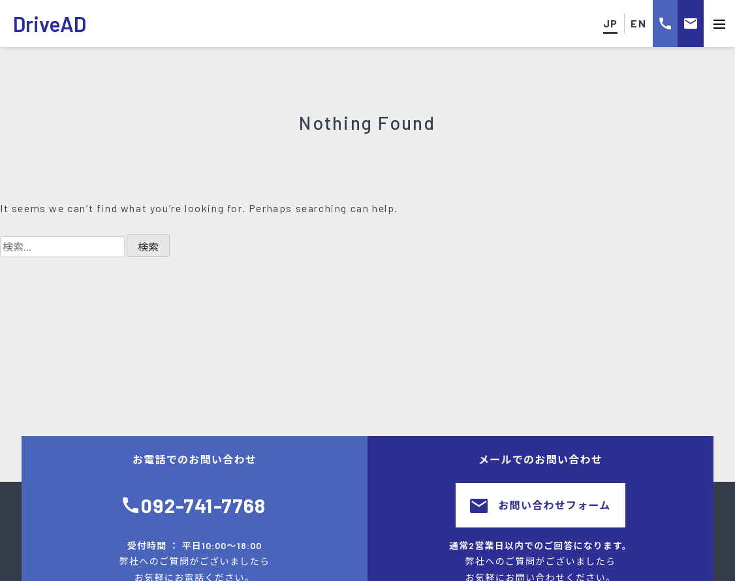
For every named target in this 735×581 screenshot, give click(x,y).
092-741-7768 (203, 505)
